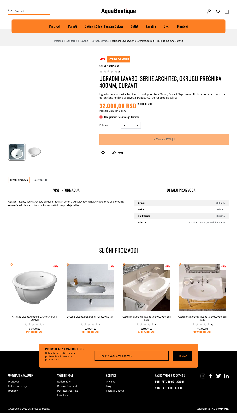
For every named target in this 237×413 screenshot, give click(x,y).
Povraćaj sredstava (67, 390)
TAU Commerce (219, 409)
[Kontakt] (111, 375)
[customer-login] (209, 11)
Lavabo (84, 40)
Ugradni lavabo (100, 40)
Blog (166, 26)
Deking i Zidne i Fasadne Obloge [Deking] (104, 26)
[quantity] (131, 125)
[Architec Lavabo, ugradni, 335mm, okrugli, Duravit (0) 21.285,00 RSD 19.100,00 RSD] (34, 298)
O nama (110, 381)
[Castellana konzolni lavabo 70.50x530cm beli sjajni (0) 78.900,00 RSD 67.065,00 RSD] (146, 298)
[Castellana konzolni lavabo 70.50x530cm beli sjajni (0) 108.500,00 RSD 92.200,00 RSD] (202, 298)
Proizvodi (54, 26)
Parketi (72, 26)
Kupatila (151, 26)
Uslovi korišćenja (17, 386)
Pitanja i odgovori (116, 390)
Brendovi (182, 26)
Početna (58, 40)
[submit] (10, 11)
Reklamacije (64, 381)
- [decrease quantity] (124, 125)
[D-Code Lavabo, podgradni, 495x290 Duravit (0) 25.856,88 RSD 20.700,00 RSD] (90, 298)
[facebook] (210, 376)
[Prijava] (182, 356)
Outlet (134, 26)
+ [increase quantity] (137, 125)
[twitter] (218, 376)
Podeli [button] (118, 153)
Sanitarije (71, 40)
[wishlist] (218, 11)
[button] (103, 152)
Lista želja (62, 395)
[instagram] (203, 376)
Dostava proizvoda (67, 386)
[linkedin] (226, 376)
